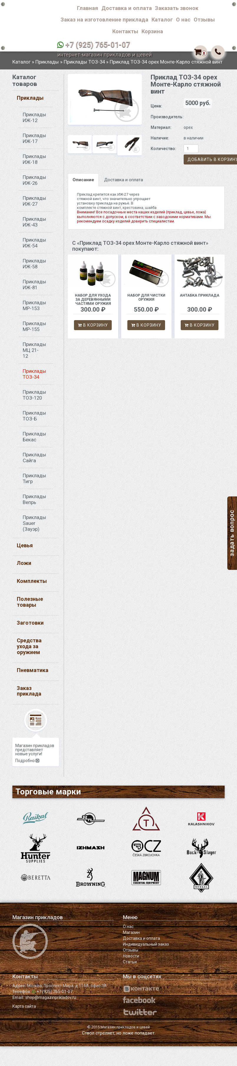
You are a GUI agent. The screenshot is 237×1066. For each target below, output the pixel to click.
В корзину (93, 327)
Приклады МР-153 (34, 308)
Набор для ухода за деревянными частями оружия (93, 302)
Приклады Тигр (34, 481)
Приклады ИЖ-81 (34, 287)
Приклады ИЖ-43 (34, 224)
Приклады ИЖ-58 (34, 266)
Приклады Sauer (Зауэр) (34, 526)
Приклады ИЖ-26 (34, 183)
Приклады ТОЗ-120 (34, 397)
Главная (87, 8)
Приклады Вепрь (34, 502)
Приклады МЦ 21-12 (34, 353)
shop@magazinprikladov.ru (50, 1000)
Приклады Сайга (34, 460)
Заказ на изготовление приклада (104, 19)
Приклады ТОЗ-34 (84, 64)
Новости (131, 959)
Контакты (125, 31)
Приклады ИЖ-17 (34, 141)
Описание (83, 182)
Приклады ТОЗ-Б (34, 418)
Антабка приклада (199, 298)
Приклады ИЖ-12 (34, 120)
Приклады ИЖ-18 (34, 162)
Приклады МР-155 (34, 329)
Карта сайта (24, 1009)
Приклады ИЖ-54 (34, 245)
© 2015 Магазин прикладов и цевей (118, 1030)
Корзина (152, 31)
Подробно (27, 763)
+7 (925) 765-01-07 (97, 45)
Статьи (130, 964)
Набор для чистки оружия (146, 300)
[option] (105, 102)
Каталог (162, 19)
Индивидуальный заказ (146, 947)
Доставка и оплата (126, 8)
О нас (183, 19)
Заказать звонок (176, 8)
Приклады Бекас (34, 439)
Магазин (131, 935)
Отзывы (204, 19)
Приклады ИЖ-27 (34, 203)
